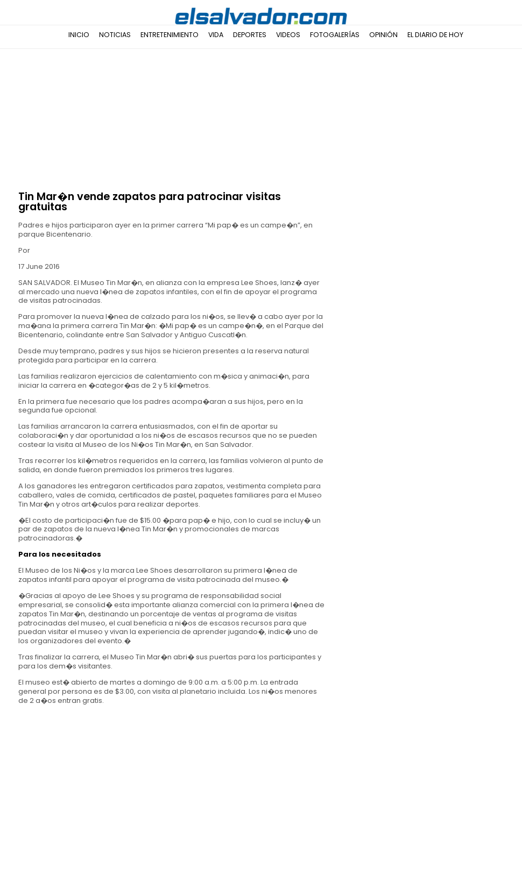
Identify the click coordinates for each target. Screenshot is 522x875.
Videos (288, 34)
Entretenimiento (169, 34)
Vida (215, 34)
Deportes (249, 34)
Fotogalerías (334, 34)
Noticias (115, 34)
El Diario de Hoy (435, 34)
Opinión (383, 34)
